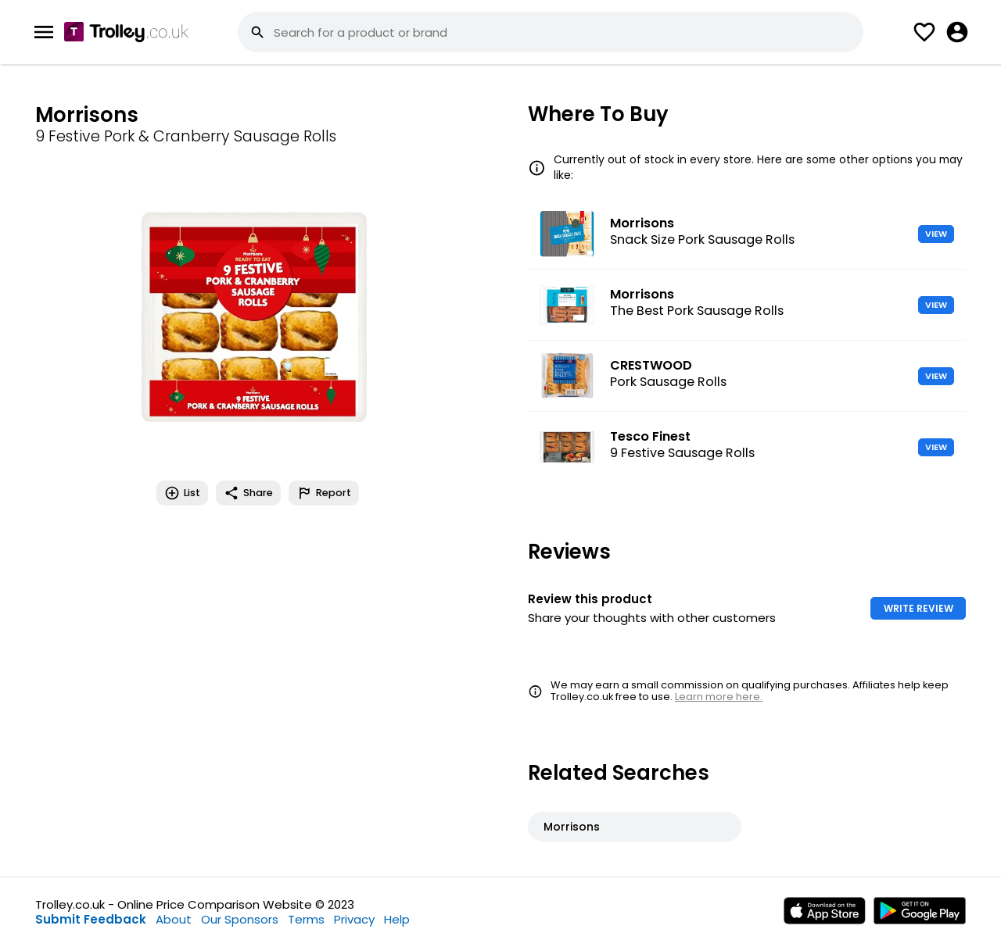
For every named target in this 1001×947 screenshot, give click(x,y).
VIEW (936, 233)
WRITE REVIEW (918, 608)
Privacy (354, 919)
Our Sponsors (239, 919)
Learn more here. (718, 696)
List (182, 493)
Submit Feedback (90, 919)
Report (323, 493)
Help (397, 919)
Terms (306, 919)
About (174, 919)
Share (248, 493)
